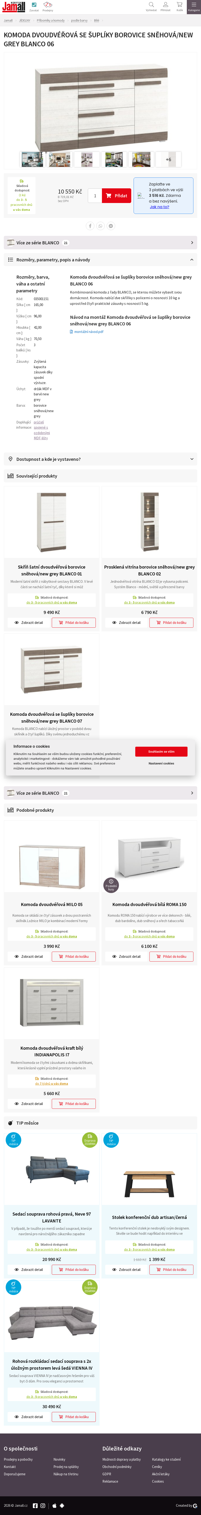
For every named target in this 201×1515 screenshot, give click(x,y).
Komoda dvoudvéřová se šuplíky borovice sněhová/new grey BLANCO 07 (52, 717)
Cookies (158, 1481)
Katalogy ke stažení (166, 1459)
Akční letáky (161, 1474)
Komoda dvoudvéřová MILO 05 (52, 904)
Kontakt (10, 1466)
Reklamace (110, 1481)
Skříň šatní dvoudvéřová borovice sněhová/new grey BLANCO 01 (51, 570)
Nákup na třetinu (65, 1474)
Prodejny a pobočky (18, 1459)
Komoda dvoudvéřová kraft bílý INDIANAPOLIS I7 (51, 1051)
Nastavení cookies (161, 763)
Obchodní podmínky (116, 1466)
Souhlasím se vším (161, 751)
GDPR (106, 1474)
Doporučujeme (15, 1474)
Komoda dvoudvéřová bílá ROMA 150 (149, 904)
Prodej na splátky (66, 1466)
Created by (186, 1505)
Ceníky (157, 1466)
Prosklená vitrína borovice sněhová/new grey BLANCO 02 (149, 570)
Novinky (59, 1459)
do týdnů (51, 1083)
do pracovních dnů (51, 602)
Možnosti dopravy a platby (121, 1459)
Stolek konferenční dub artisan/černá (149, 1217)
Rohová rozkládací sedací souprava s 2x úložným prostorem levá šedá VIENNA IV (51, 1364)
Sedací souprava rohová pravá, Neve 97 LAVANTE (52, 1217)
